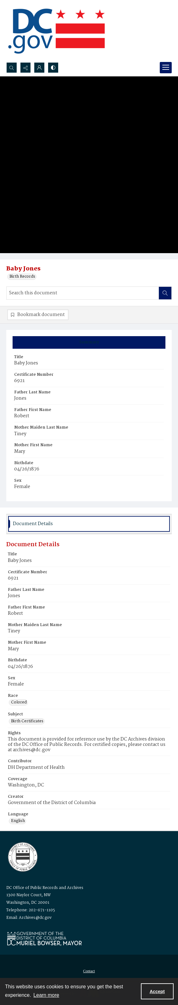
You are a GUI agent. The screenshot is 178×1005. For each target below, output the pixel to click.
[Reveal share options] (25, 68)
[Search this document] (83, 293)
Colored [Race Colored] (19, 702)
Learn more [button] (46, 995)
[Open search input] (12, 68)
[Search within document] (165, 293)
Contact (89, 971)
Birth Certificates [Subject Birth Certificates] (27, 721)
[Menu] (166, 67)
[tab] (89, 342)
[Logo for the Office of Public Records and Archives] (22, 856)
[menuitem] (89, 971)
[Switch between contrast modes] (53, 68)
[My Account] (39, 68)
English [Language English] (18, 821)
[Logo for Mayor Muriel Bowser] (44, 938)
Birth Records (22, 277)
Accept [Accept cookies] (157, 991)
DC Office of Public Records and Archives (44, 888)
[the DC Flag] (56, 31)
